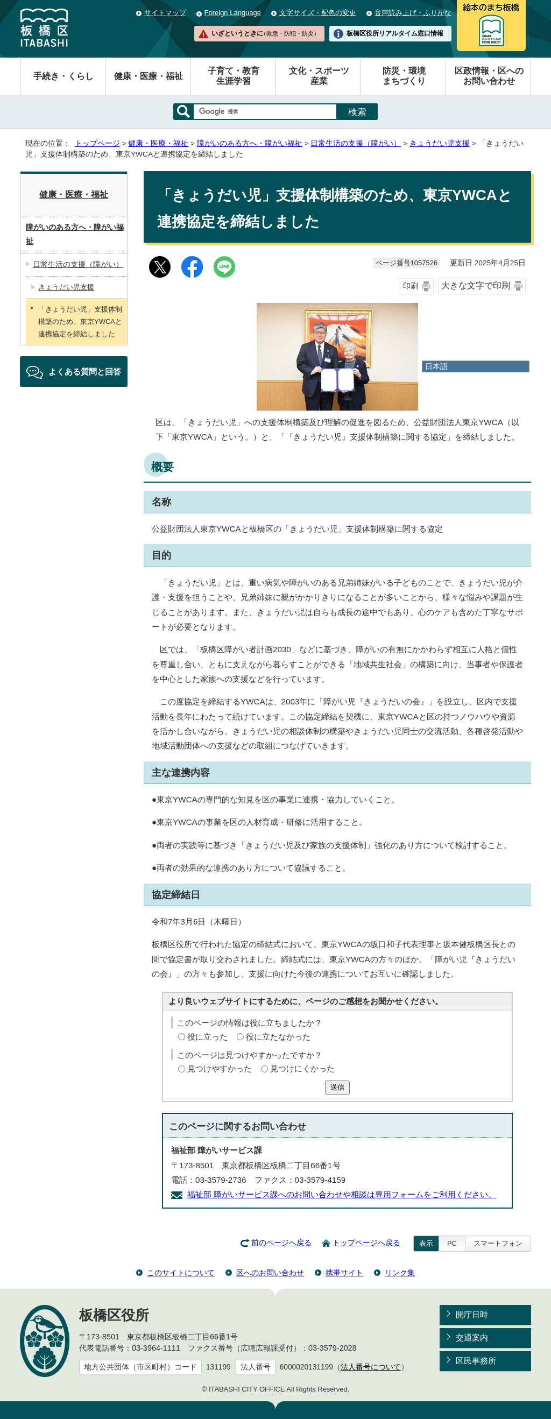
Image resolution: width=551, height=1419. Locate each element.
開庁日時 (472, 1314)
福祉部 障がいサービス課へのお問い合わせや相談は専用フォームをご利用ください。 (341, 1194)
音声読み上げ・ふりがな (413, 13)
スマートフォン (498, 1243)
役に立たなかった (278, 1036)
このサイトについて (181, 1272)
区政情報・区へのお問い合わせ (489, 76)
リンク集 (400, 1272)
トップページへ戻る (366, 1243)
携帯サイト (344, 1272)
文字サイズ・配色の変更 (317, 13)
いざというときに (265, 33)
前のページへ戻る (281, 1243)
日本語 (436, 366)
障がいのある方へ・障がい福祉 (249, 143)
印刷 (410, 286)
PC (452, 1243)
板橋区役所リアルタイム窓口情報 (395, 33)
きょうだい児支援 (439, 143)
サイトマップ (165, 13)
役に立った (207, 1036)
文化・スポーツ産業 (319, 76)
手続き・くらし (63, 76)
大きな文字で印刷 (475, 285)
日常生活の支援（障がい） (355, 143)
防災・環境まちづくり (404, 76)
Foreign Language (232, 13)
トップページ (97, 143)
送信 (337, 1087)
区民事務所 (476, 1360)
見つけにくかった (302, 1068)
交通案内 (472, 1337)
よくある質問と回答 (84, 371)
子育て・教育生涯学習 (233, 76)
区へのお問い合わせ (270, 1272)
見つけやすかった (219, 1068)
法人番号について (371, 1367)
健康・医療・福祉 (148, 76)
